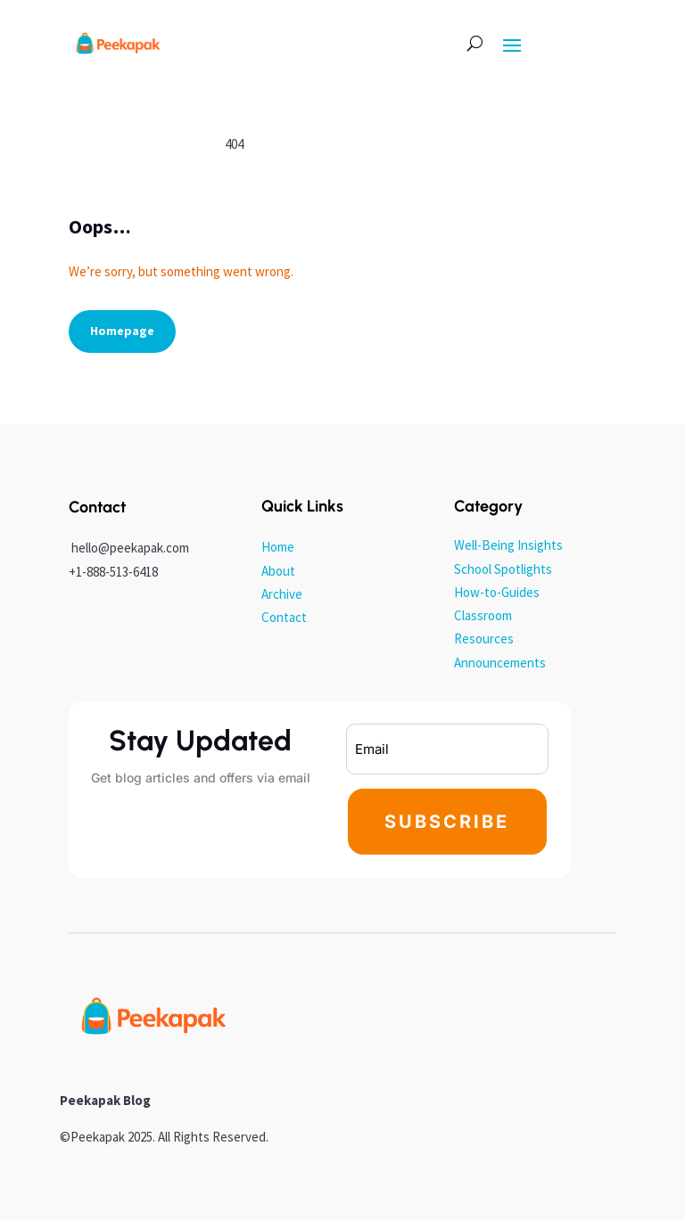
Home (277, 546)
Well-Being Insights (508, 544)
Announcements (500, 662)
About (278, 570)
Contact (284, 617)
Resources (484, 638)
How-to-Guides (497, 592)
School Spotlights (503, 569)
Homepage (122, 331)
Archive (281, 593)
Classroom (483, 615)
